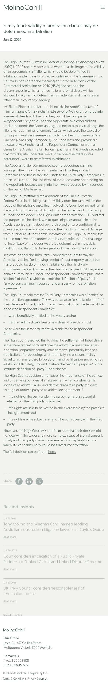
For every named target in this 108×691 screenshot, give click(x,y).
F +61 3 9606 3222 (16, 665)
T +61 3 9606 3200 (16, 660)
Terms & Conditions (14, 678)
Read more (9, 545)
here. (52, 452)
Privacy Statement (37, 678)
